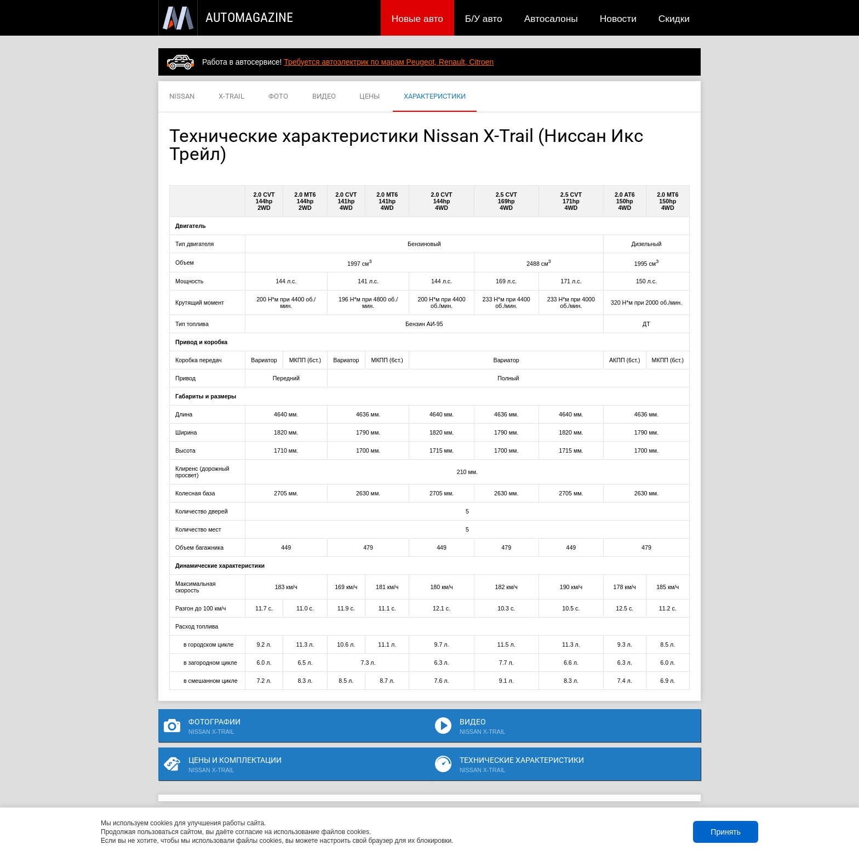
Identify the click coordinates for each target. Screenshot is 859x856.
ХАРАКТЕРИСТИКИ (435, 97)
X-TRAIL (231, 97)
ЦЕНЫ (369, 97)
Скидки (674, 18)
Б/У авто (483, 18)
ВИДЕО (324, 97)
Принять (726, 832)
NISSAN (181, 97)
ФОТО (278, 97)
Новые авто (417, 18)
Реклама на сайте (570, 791)
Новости (618, 18)
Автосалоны (551, 18)
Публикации (229, 791)
